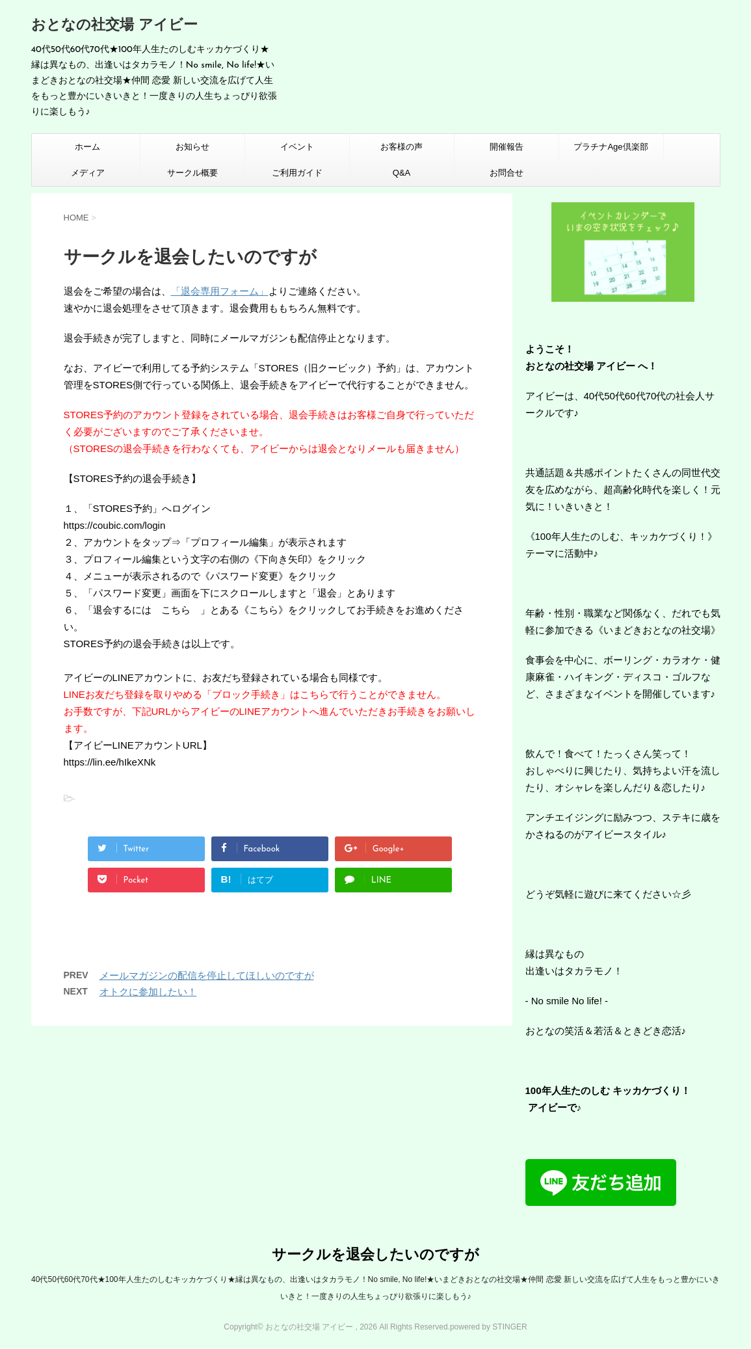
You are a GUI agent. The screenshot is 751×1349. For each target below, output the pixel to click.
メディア (88, 173)
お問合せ (506, 173)
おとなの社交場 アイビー (114, 25)
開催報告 (506, 147)
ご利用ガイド (297, 173)
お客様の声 (401, 147)
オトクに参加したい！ (148, 991)
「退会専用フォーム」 (220, 291)
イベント (297, 147)
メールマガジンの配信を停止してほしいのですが (206, 975)
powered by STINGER (488, 1326)
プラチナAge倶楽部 (610, 147)
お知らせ (192, 147)
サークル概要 (192, 173)
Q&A (401, 173)
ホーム (87, 147)
